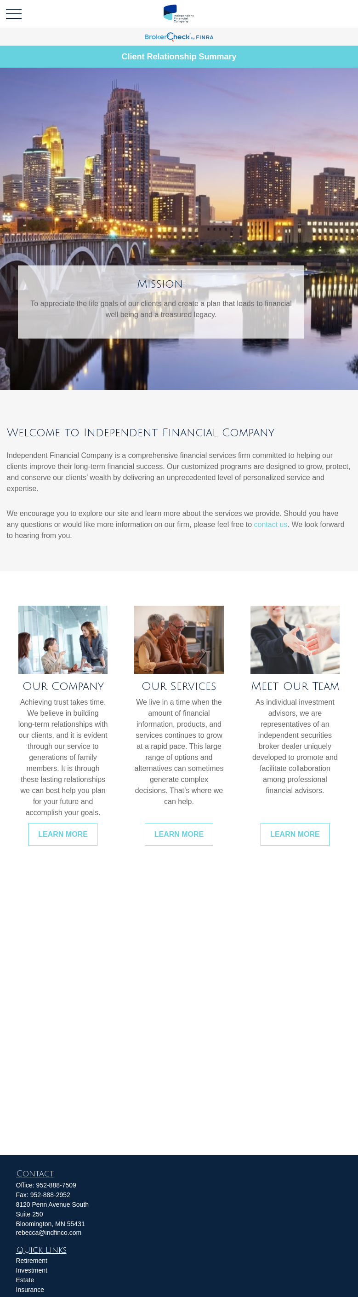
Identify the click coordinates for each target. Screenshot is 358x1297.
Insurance (30, 1289)
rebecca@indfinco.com (49, 1232)
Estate (25, 1280)
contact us (271, 524)
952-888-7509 (56, 1185)
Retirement (31, 1260)
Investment (31, 1270)
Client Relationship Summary (178, 56)
